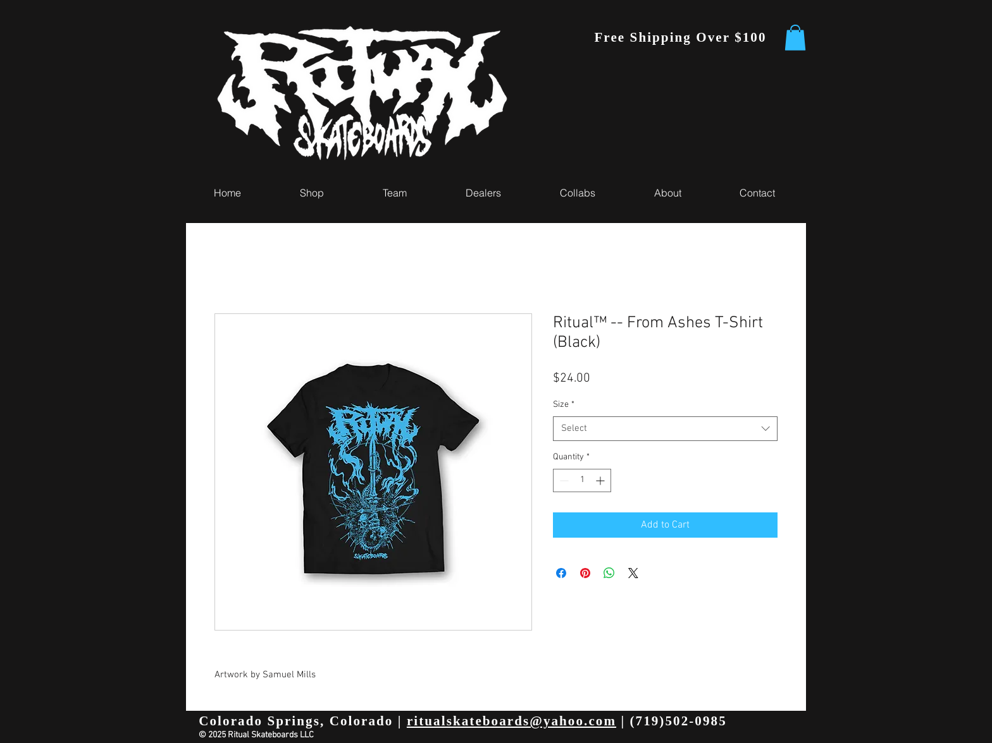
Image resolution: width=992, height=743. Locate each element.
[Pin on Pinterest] (585, 573)
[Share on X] (633, 573)
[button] (795, 38)
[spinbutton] (582, 480)
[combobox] (665, 428)
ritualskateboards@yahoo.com (511, 720)
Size (563, 404)
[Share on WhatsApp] (609, 573)
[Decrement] (563, 480)
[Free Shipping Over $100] (682, 37)
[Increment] (601, 480)
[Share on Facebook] (561, 573)
